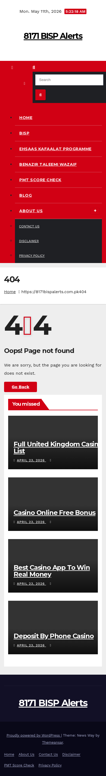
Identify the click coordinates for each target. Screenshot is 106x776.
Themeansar (52, 742)
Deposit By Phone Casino (53, 636)
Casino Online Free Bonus (54, 513)
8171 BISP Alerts (53, 36)
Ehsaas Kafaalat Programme (55, 148)
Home (25, 117)
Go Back (20, 386)
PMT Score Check (40, 179)
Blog (25, 195)
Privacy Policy (32, 256)
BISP (24, 133)
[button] (34, 67)
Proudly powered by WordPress (34, 735)
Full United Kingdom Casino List (58, 447)
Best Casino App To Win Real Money (52, 571)
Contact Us (29, 226)
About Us (59, 211)
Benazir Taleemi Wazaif (48, 164)
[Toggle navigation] (24, 83)
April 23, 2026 (31, 460)
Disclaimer (29, 241)
